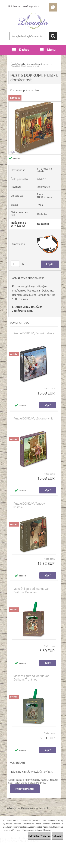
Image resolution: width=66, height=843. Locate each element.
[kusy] (15, 264)
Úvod (13, 64)
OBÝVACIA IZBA (23, 311)
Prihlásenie (14, 6)
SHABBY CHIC (20, 307)
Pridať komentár (24, 789)
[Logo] (33, 21)
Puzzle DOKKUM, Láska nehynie (33, 418)
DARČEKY (37, 307)
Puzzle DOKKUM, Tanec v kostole (29, 505)
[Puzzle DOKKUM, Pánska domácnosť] (35, 103)
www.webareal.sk (39, 808)
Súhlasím (57, 836)
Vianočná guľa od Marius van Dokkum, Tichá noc (31, 677)
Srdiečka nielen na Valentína (30, 64)
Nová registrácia (31, 6)
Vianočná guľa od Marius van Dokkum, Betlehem (31, 590)
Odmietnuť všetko (39, 836)
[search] (53, 36)
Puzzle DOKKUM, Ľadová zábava (34, 333)
